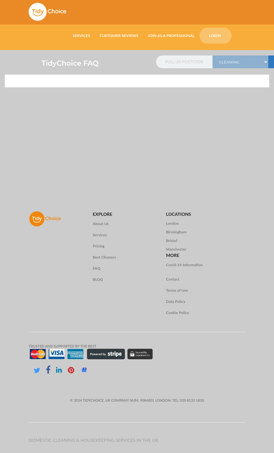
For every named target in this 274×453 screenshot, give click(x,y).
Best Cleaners (104, 257)
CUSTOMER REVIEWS (118, 35)
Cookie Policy (177, 312)
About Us (101, 223)
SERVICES (81, 35)
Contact (172, 279)
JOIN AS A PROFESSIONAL (171, 35)
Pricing (99, 246)
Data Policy (175, 301)
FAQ (96, 268)
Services (100, 234)
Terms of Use (177, 290)
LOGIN (215, 35)
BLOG (98, 279)
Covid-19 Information (184, 264)
